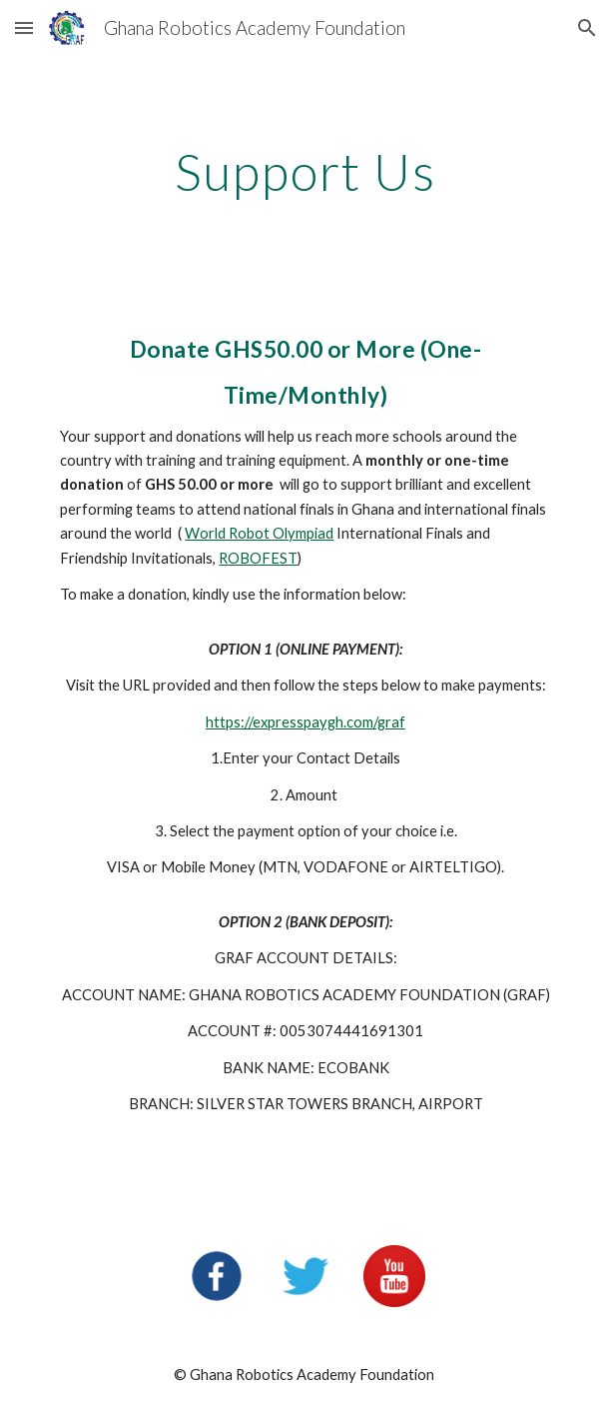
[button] (24, 27)
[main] (305, 172)
